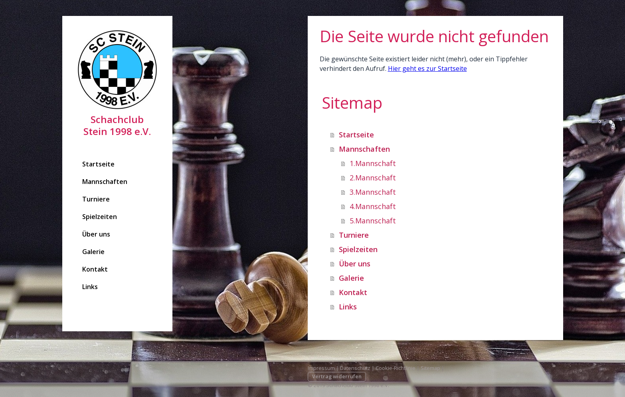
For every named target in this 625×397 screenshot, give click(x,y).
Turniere (96, 199)
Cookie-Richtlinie (395, 368)
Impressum (321, 368)
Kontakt (95, 269)
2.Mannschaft (373, 177)
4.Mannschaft (373, 206)
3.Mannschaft (373, 192)
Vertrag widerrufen (337, 376)
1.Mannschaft (373, 163)
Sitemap (430, 368)
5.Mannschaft (373, 220)
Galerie (93, 251)
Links (90, 286)
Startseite (98, 164)
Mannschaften (104, 181)
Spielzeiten (99, 216)
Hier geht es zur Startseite (427, 68)
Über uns (96, 234)
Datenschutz (355, 368)
